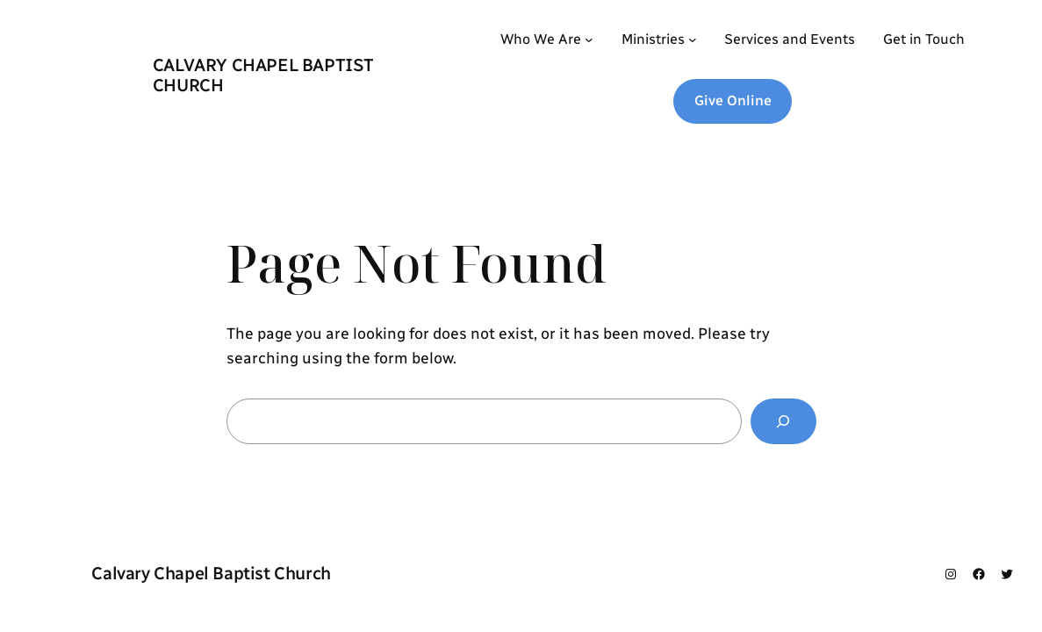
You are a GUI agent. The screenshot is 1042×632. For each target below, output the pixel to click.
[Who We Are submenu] (589, 39)
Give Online (733, 100)
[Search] (783, 421)
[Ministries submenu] (692, 39)
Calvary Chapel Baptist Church (263, 75)
